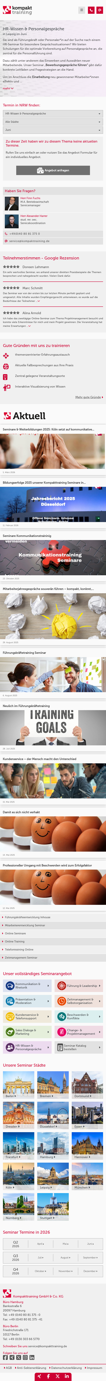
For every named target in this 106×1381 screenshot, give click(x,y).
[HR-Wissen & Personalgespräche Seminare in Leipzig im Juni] (91, 10)
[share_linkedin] (67, 1377)
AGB (8, 1368)
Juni (90, 1243)
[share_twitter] (57, 1377)
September (90, 1257)
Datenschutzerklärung (65, 1368)
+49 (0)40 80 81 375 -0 (24, 1315)
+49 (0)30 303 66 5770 (24, 1339)
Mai (65, 1243)
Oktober (40, 1271)
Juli (40, 1257)
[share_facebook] (48, 1377)
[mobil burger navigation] (81, 10)
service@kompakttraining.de (47, 1346)
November (65, 1271)
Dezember (90, 1271)
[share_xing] (39, 1377)
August (65, 1257)
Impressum (93, 1368)
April (40, 1243)
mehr (8, 88)
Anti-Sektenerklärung (30, 1368)
